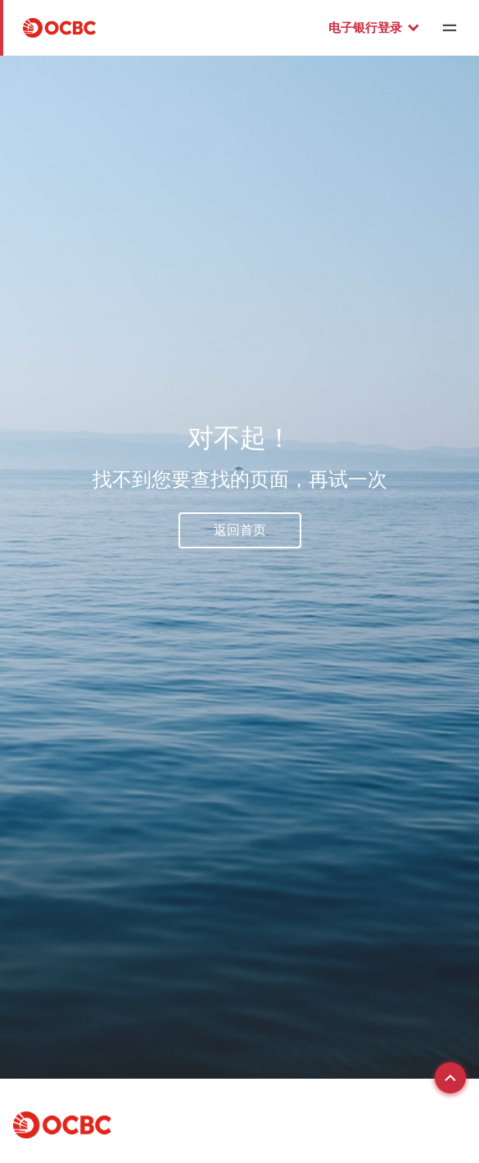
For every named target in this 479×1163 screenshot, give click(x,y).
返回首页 (240, 530)
